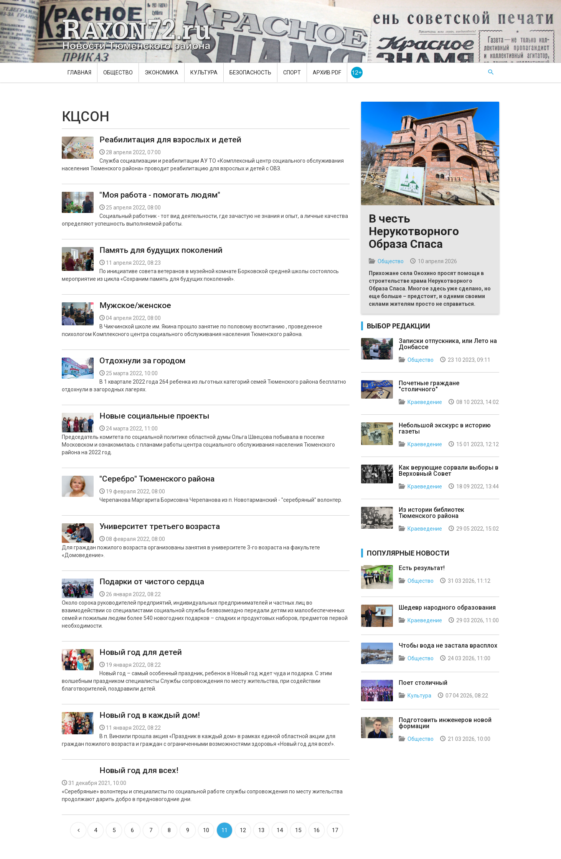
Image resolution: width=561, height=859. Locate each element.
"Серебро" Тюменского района (156, 478)
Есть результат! (422, 568)
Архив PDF (327, 72)
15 (298, 830)
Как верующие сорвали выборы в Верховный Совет (448, 470)
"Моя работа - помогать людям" (159, 194)
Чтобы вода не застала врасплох (448, 645)
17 (335, 830)
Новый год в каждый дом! (149, 715)
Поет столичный (423, 682)
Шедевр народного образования (447, 607)
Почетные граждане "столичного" (429, 386)
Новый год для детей (140, 652)
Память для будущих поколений (161, 250)
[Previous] (78, 830)
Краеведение (425, 402)
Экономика (161, 72)
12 (243, 830)
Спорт (292, 72)
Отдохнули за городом (142, 360)
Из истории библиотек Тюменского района (431, 512)
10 (206, 830)
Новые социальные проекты (154, 415)
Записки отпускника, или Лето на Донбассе (448, 344)
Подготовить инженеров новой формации (445, 723)
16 (317, 830)
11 (224, 830)
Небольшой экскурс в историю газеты (445, 428)
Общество (118, 72)
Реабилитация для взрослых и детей (170, 139)
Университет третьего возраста (159, 526)
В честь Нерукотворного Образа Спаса (414, 231)
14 (280, 830)
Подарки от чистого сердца (151, 581)
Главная (79, 72)
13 (261, 830)
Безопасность (250, 72)
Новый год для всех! (138, 770)
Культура (204, 72)
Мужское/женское (135, 305)
